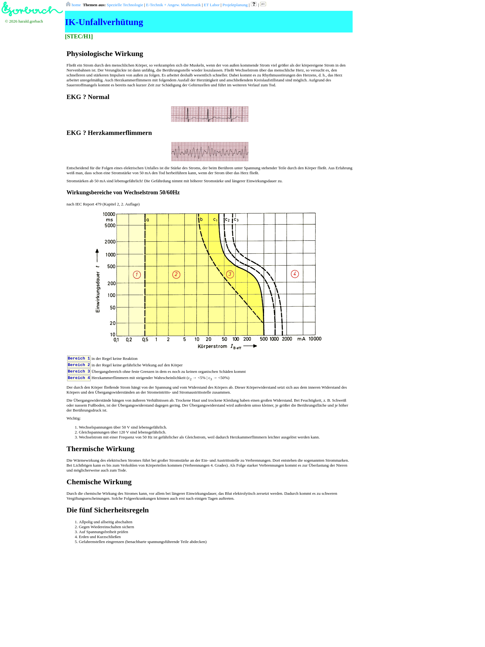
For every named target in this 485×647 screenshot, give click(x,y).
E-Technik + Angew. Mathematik (173, 4)
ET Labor (212, 4)
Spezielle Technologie (125, 4)
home (73, 4)
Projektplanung (234, 4)
